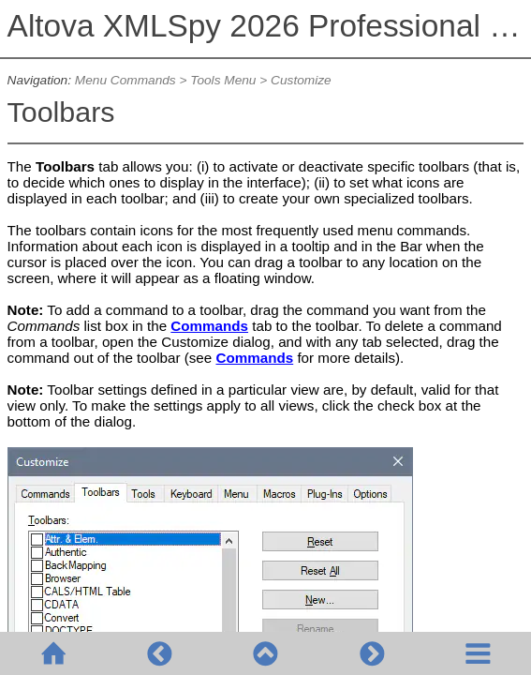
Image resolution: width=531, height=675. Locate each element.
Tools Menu (223, 80)
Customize (301, 80)
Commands (209, 326)
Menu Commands (125, 80)
